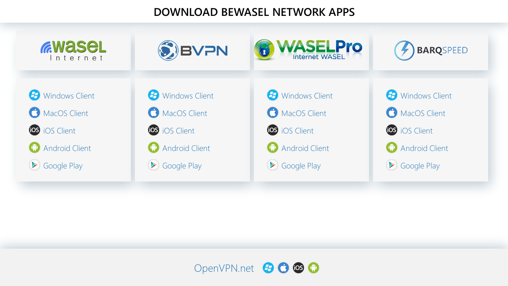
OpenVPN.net (224, 267)
